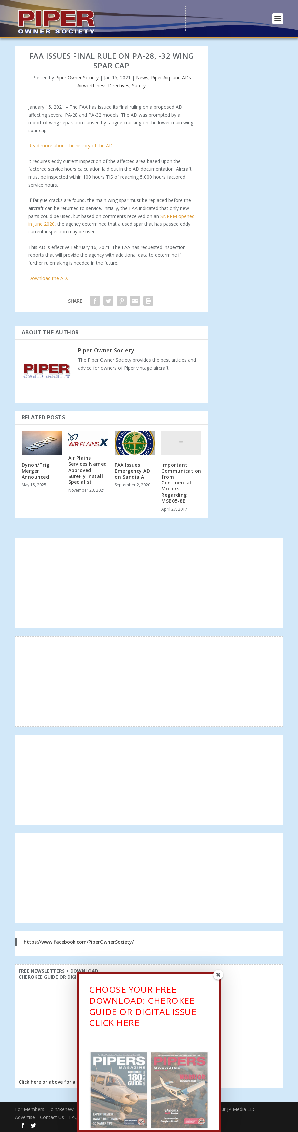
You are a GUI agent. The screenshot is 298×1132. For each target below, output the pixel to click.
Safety (139, 85)
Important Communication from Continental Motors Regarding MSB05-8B (181, 483)
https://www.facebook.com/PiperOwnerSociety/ (79, 942)
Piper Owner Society (77, 77)
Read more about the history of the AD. (71, 145)
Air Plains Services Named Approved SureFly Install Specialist (87, 470)
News (142, 77)
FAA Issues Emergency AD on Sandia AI (132, 471)
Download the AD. (48, 278)
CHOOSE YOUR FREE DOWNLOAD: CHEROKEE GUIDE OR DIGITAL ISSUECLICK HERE (142, 1007)
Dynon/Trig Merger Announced (36, 471)
